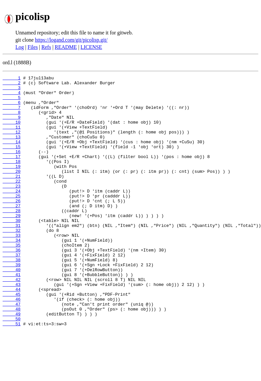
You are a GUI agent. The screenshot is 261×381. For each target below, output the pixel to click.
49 (12, 362)
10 (12, 132)
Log (19, 47)
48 (12, 356)
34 (12, 273)
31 (12, 256)
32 (12, 262)
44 (12, 332)
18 (12, 179)
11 (12, 138)
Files (33, 47)
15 (12, 161)
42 (12, 321)
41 (12, 315)
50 (12, 368)
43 (12, 327)
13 (12, 149)
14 (12, 155)
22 (12, 203)
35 (12, 279)
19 (12, 185)
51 (12, 374)
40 (12, 309)
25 (12, 220)
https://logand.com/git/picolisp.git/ (71, 40)
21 (12, 197)
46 (12, 344)
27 (12, 232)
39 (12, 303)
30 (12, 250)
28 (12, 238)
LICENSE (91, 47)
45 (12, 338)
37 (12, 291)
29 (12, 244)
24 (12, 214)
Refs (46, 47)
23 (12, 208)
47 (12, 350)
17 (12, 173)
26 (12, 226)
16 (12, 167)
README (66, 47)
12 (12, 144)
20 (12, 191)
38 (12, 297)
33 (12, 268)
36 (12, 285)
